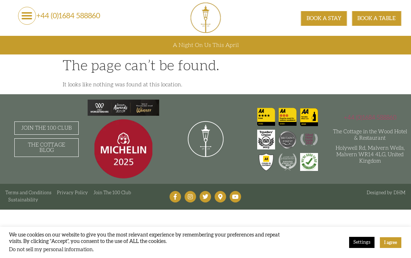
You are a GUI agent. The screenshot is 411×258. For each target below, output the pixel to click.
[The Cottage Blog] (46, 147)
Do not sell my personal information (51, 249)
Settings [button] (361, 242)
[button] (27, 16)
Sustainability (23, 200)
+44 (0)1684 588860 (68, 16)
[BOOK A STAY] (324, 18)
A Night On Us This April (206, 45)
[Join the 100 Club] (46, 128)
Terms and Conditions (28, 193)
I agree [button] (390, 242)
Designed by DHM (386, 193)
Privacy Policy (72, 193)
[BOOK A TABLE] (376, 18)
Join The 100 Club (112, 193)
